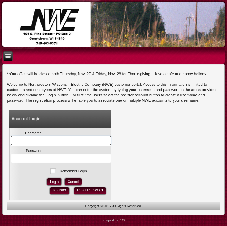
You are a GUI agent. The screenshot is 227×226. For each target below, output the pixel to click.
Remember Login (73, 171)
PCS (122, 220)
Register (59, 190)
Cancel (73, 182)
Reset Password (90, 190)
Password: (34, 151)
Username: (34, 133)
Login (54, 182)
